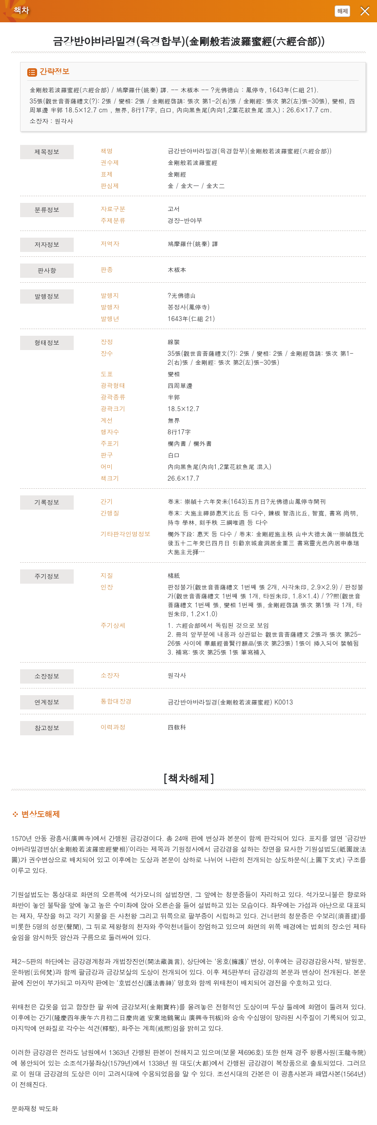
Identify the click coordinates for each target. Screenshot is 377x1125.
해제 (342, 11)
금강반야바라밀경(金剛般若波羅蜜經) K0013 (230, 701)
